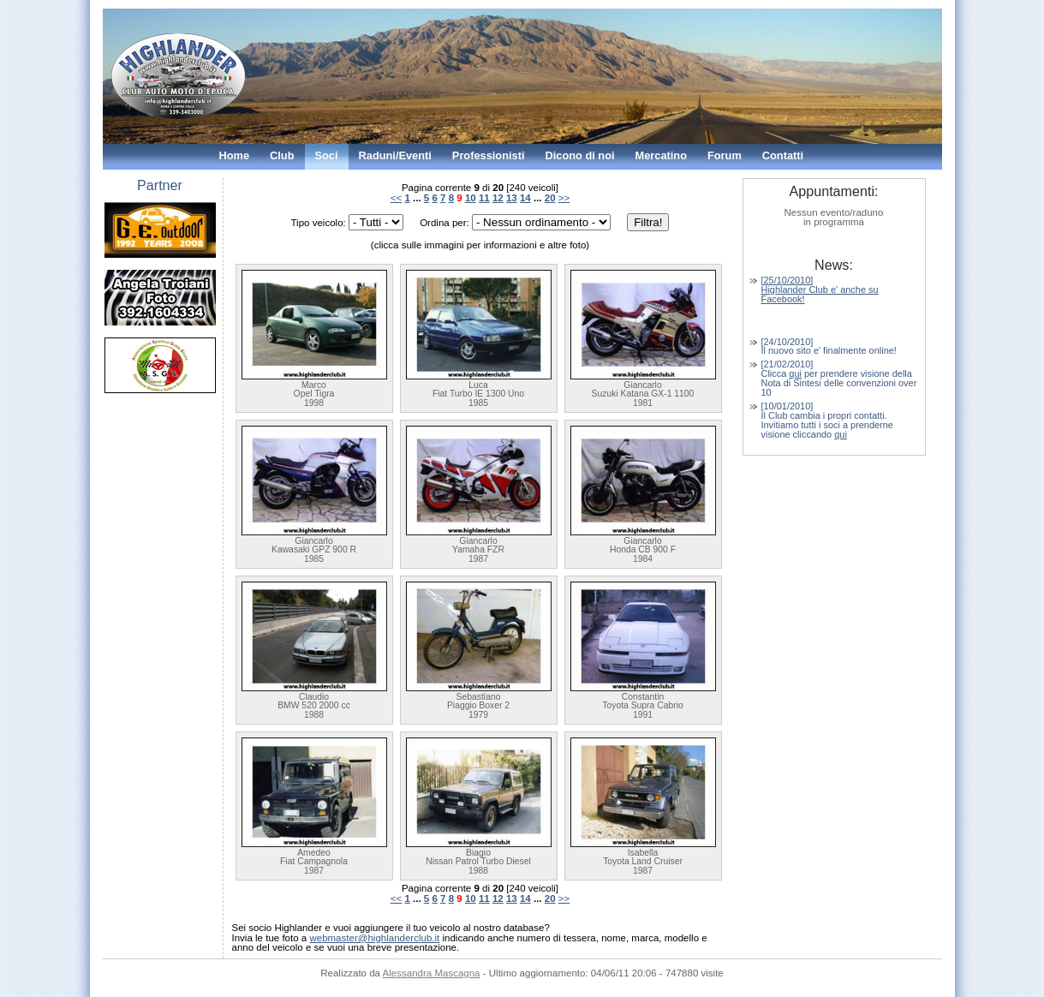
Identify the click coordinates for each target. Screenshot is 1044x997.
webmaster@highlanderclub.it (374, 938)
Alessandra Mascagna (431, 973)
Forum (724, 155)
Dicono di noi (579, 155)
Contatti (782, 155)
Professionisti (488, 155)
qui (795, 373)
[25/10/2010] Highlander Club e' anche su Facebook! (820, 289)
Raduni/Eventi (395, 155)
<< (396, 198)
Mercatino (661, 155)
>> (564, 198)
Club (282, 155)
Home (234, 155)
